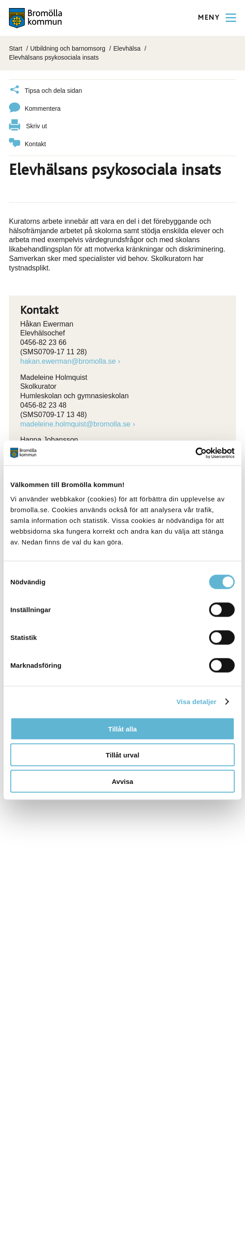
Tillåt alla (122, 728)
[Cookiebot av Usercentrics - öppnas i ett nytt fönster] (195, 453)
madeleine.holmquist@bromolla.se (75, 424)
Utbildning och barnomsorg (67, 48)
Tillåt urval (123, 755)
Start (15, 48)
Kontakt (27, 144)
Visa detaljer (196, 701)
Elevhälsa (126, 48)
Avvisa (122, 781)
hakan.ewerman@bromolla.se (68, 361)
